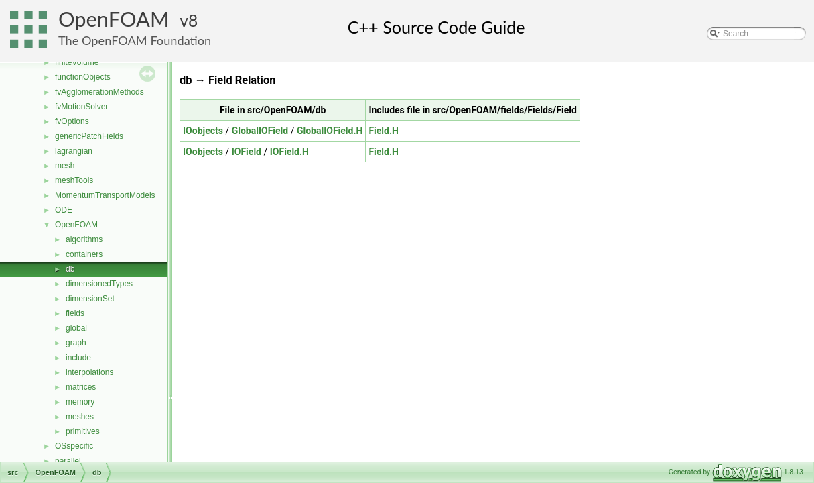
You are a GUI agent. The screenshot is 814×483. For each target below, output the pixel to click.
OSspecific (74, 446)
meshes (80, 416)
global (76, 328)
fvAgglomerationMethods (99, 92)
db (70, 269)
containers (84, 254)
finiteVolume (76, 62)
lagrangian (73, 151)
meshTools (74, 180)
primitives (83, 431)
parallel (68, 461)
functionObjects (83, 77)
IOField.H (289, 151)
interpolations (89, 372)
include (78, 357)
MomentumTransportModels (105, 195)
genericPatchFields (89, 136)
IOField (246, 151)
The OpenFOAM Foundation (134, 40)
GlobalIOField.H (329, 130)
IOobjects (203, 130)
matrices (81, 387)
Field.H (383, 130)
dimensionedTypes (99, 283)
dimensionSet (90, 298)
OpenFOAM (113, 19)
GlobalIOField (260, 130)
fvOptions (72, 121)
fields (75, 313)
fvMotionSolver (81, 106)
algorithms (84, 239)
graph (76, 342)
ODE (63, 210)
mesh (64, 165)
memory (80, 402)
